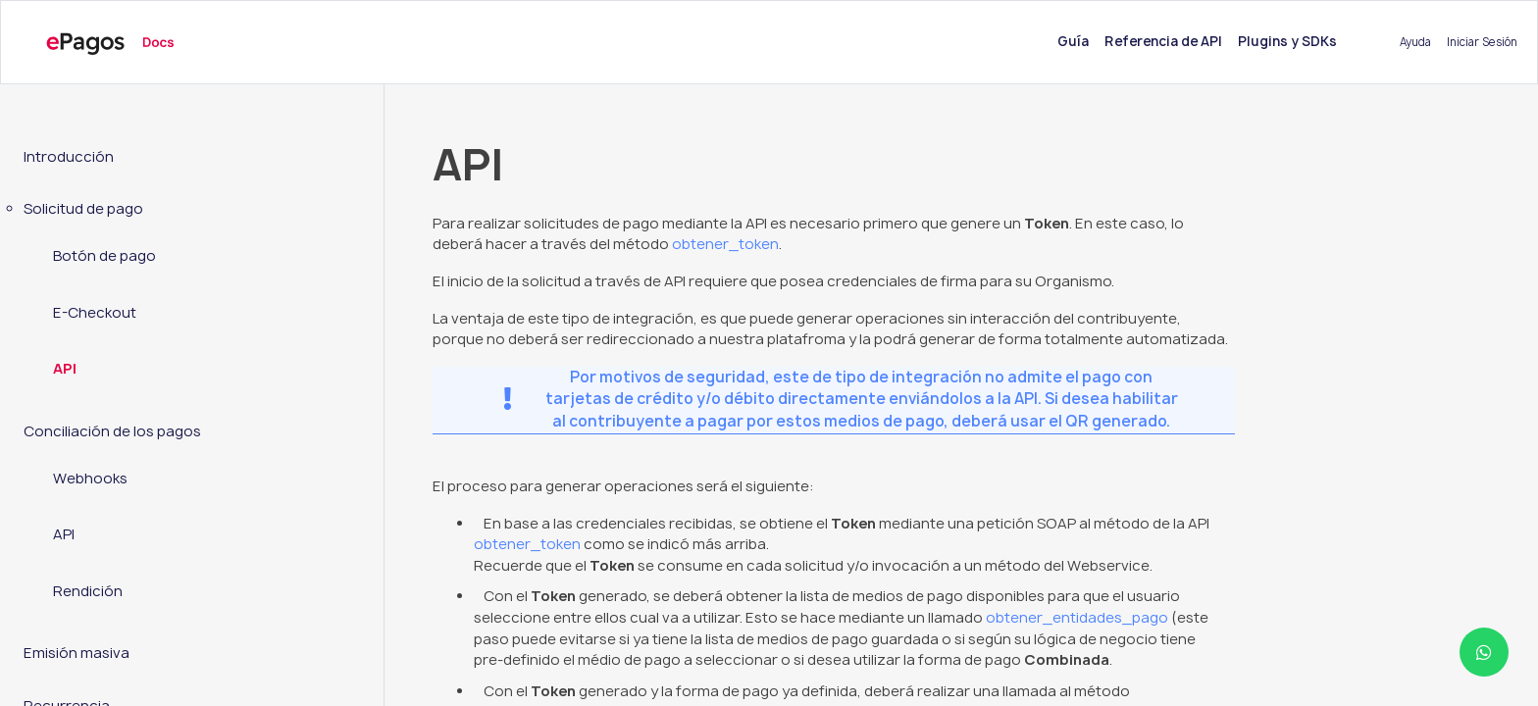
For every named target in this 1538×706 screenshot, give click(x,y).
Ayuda (1415, 41)
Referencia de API (1163, 41)
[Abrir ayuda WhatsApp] (1484, 652)
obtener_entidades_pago (1077, 618)
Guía (1077, 40)
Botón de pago (104, 256)
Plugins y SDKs (1287, 41)
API (65, 368)
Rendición (88, 591)
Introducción (69, 157)
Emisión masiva (76, 653)
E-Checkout (94, 313)
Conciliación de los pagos (112, 431)
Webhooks (90, 478)
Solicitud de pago (83, 209)
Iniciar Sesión (1482, 41)
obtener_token (725, 244)
